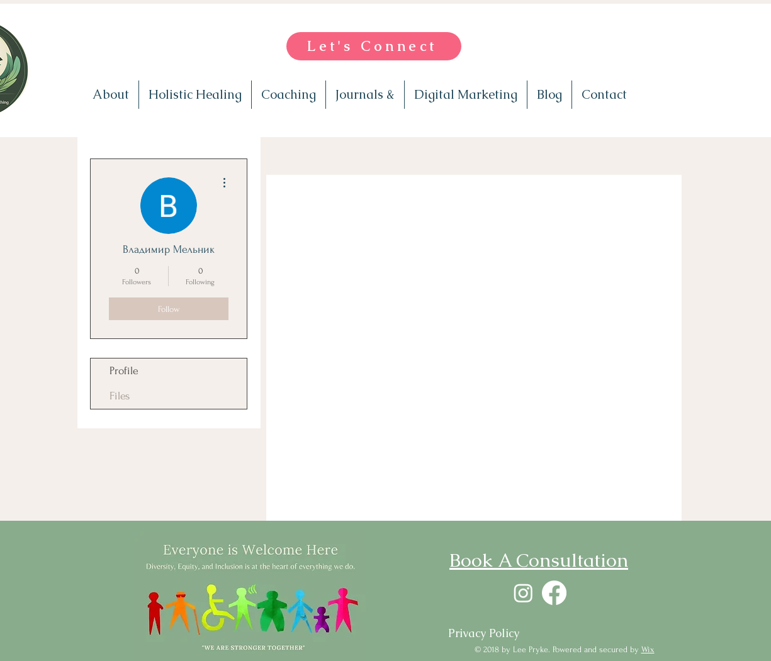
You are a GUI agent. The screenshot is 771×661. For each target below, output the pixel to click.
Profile (124, 371)
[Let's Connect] (373, 46)
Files (120, 396)
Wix (648, 649)
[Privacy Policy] (483, 633)
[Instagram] (523, 592)
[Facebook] (554, 592)
